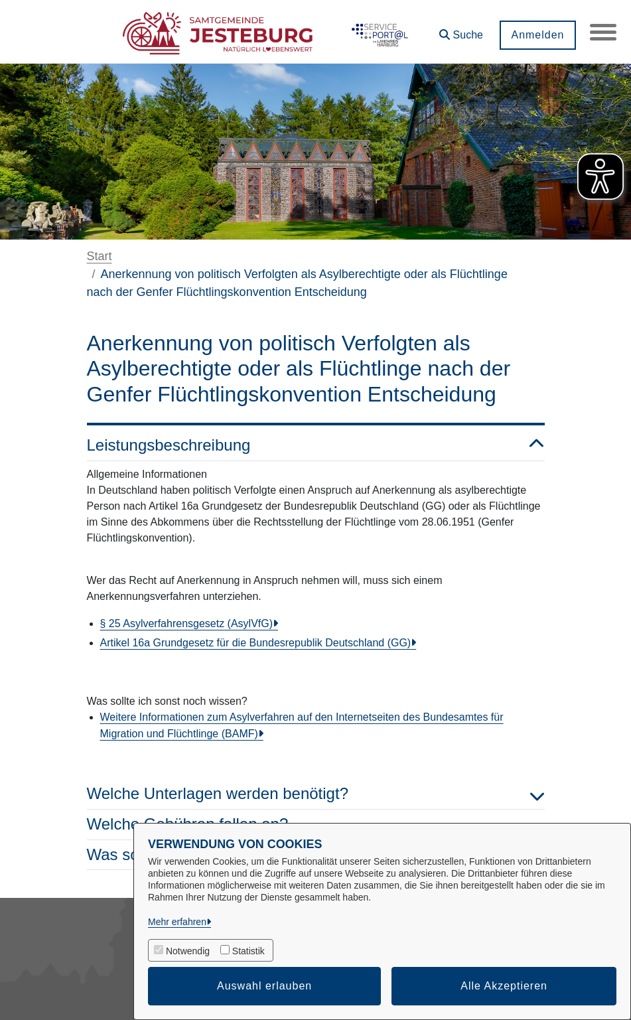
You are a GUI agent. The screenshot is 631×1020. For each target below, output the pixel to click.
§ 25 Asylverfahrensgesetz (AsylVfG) (186, 623)
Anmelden (537, 34)
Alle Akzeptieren (503, 985)
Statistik (248, 951)
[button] (461, 30)
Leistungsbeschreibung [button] (316, 445)
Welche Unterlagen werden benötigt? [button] (316, 794)
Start (99, 256)
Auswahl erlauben (264, 985)
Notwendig (188, 951)
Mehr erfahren (177, 921)
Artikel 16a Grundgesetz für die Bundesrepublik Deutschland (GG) (255, 642)
